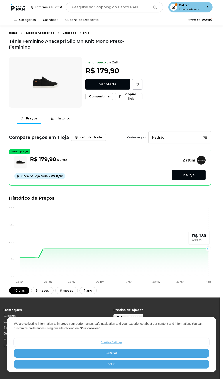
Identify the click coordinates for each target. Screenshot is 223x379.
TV (5, 328)
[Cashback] (50, 20)
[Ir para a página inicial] (17, 7)
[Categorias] (24, 20)
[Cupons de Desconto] (82, 20)
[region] (111, 344)
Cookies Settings (111, 342)
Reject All (111, 353)
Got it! (111, 364)
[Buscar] (155, 7)
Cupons (9, 316)
